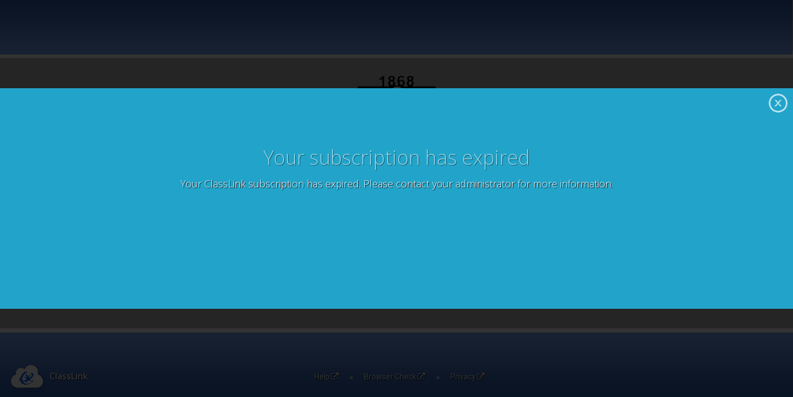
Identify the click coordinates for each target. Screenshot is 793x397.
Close (778, 103)
